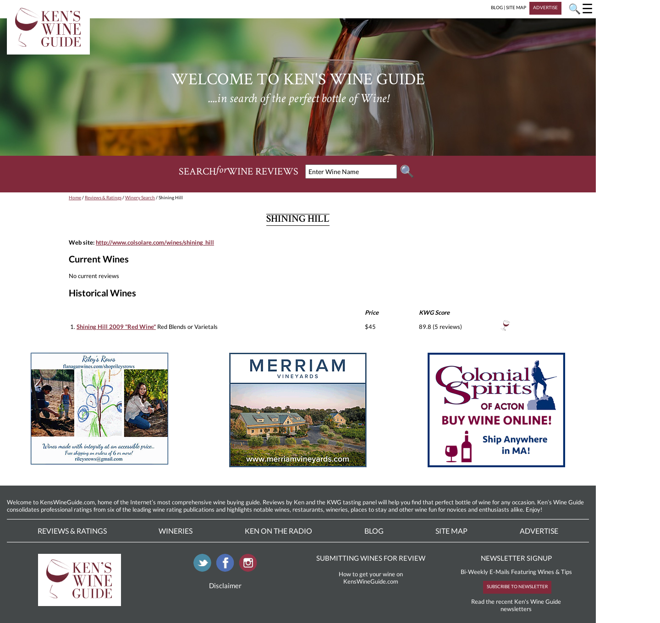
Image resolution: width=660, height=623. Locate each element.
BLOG (497, 7)
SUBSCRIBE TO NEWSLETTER (517, 586)
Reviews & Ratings (103, 197)
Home (75, 197)
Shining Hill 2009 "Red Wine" (116, 326)
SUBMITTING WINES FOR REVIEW (370, 558)
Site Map (451, 530)
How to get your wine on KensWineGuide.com (371, 577)
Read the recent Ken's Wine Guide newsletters (516, 605)
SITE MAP (516, 7)
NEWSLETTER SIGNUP (516, 558)
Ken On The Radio (278, 530)
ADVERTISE (545, 7)
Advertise (539, 530)
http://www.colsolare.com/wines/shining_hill (155, 242)
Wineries (175, 530)
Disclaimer (225, 585)
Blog (374, 530)
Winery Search (140, 197)
